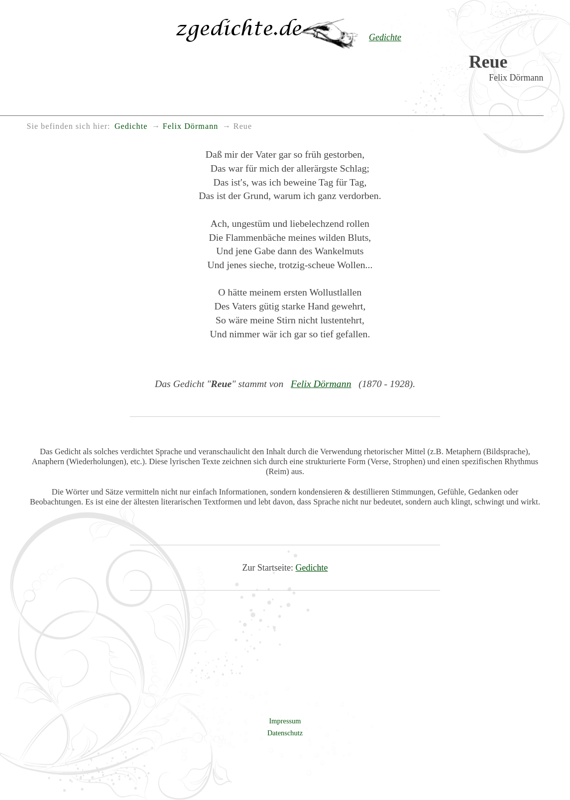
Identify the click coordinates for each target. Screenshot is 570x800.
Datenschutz (285, 733)
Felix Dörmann (321, 383)
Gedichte (312, 568)
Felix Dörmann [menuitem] (190, 126)
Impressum (285, 721)
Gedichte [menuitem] (130, 126)
